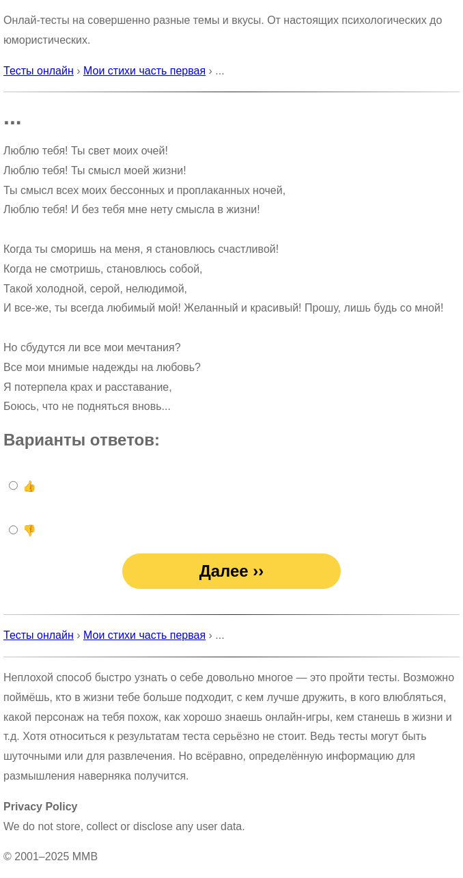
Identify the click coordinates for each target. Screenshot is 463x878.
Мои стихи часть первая (144, 71)
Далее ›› (231, 571)
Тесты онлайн (38, 71)
